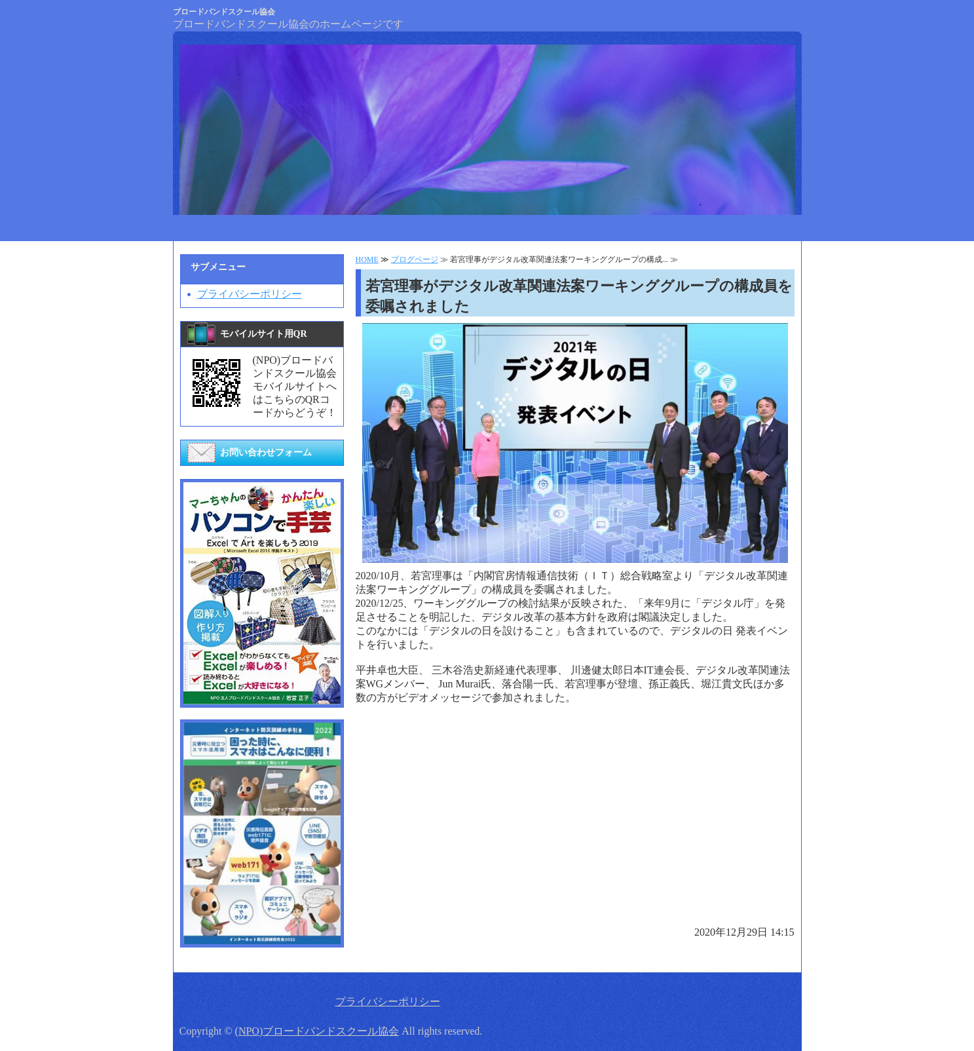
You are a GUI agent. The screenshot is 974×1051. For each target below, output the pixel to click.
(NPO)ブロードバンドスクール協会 (317, 1031)
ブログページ (414, 259)
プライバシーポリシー (249, 293)
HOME (367, 259)
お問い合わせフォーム (266, 452)
